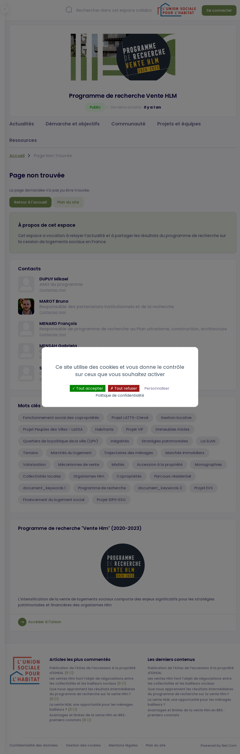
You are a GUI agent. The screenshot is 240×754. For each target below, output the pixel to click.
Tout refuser (123, 388)
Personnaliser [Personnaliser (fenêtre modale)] (156, 388)
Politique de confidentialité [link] (120, 395)
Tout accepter (87, 388)
